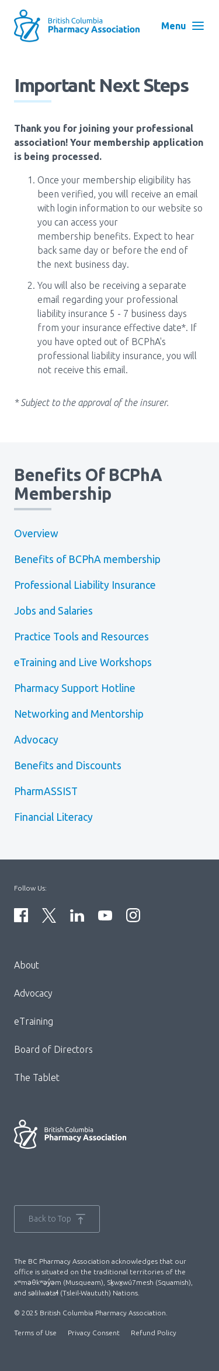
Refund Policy (153, 1332)
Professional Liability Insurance (85, 585)
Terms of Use (35, 1332)
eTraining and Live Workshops (83, 662)
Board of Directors (53, 1049)
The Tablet (37, 1077)
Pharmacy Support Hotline (74, 688)
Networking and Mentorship (79, 713)
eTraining (33, 1021)
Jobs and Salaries (53, 610)
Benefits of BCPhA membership (87, 559)
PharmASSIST (46, 791)
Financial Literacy (53, 817)
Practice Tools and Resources (81, 636)
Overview (36, 533)
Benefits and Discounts (67, 765)
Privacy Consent (94, 1332)
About (26, 965)
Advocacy (36, 739)
